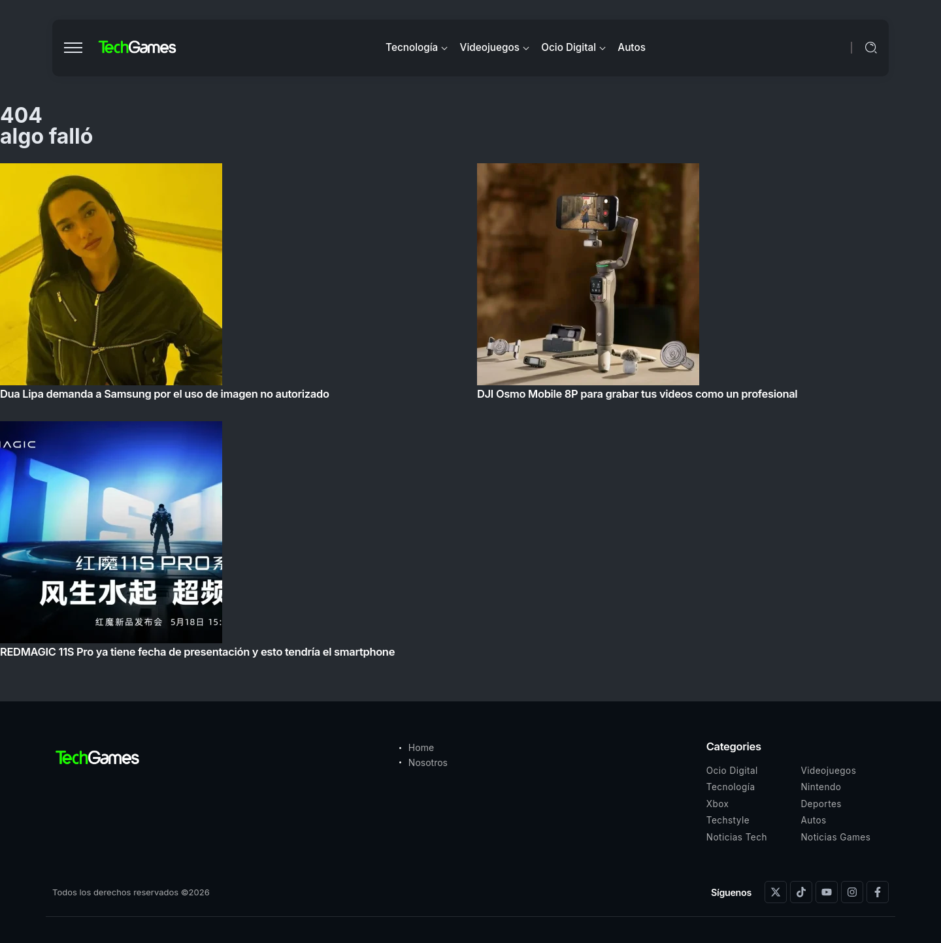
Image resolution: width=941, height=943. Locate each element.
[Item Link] (470, 414)
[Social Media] (776, 892)
